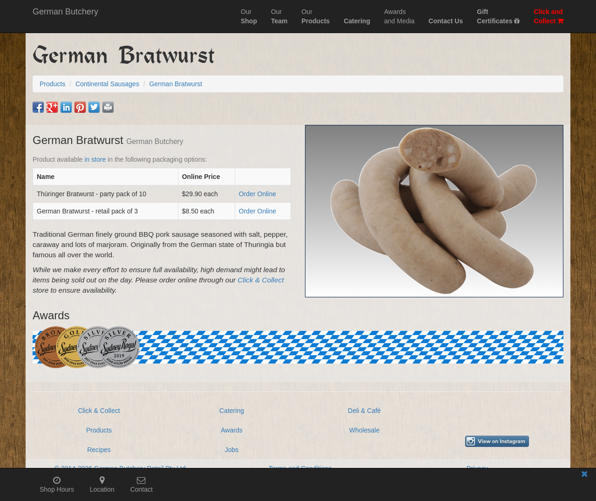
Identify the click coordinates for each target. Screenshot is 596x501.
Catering (231, 410)
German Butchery (65, 11)
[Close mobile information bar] (584, 475)
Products (99, 430)
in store (95, 159)
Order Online (257, 194)
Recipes (99, 449)
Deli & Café (364, 410)
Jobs (232, 449)
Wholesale (364, 430)
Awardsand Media (399, 16)
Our (249, 16)
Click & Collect (260, 280)
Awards (231, 430)
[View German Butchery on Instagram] (497, 441)
